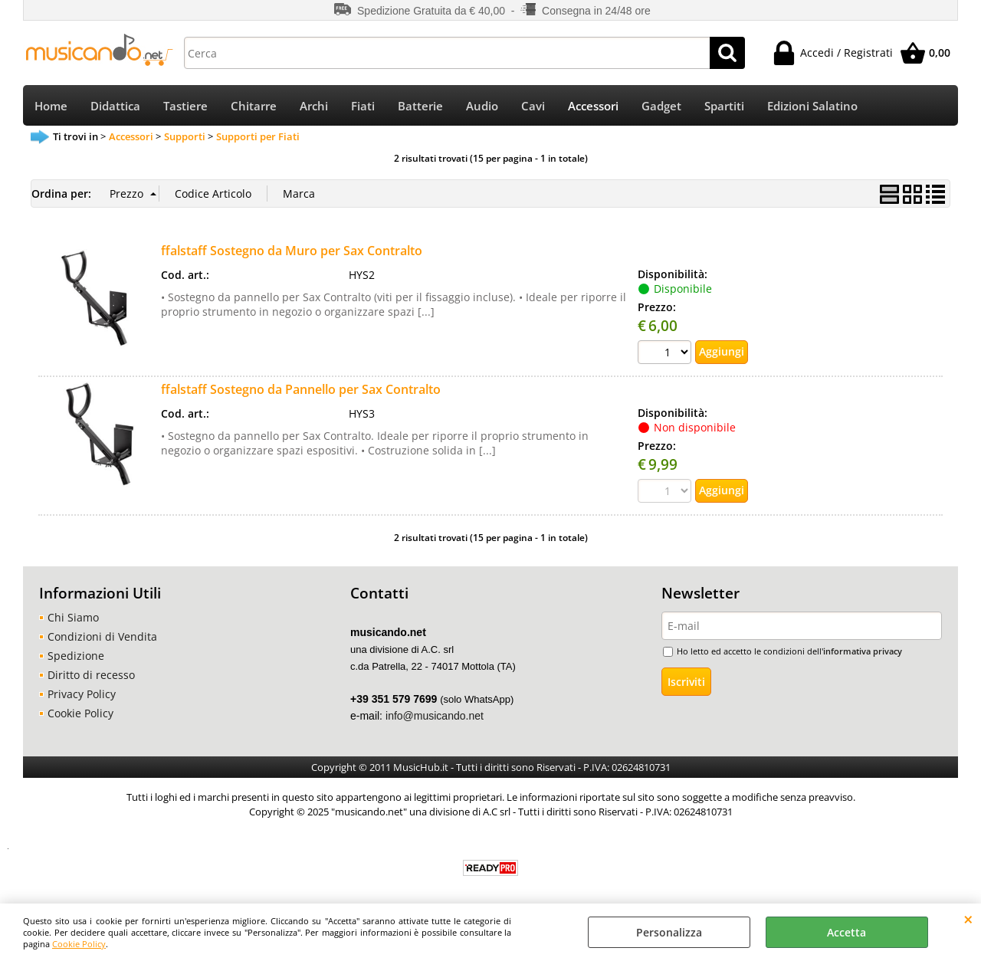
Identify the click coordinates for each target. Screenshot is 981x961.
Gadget (661, 107)
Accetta (846, 932)
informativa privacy (862, 653)
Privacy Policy (82, 696)
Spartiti (724, 107)
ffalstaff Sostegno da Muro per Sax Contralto (291, 252)
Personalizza (669, 932)
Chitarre (254, 107)
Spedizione (76, 658)
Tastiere (185, 107)
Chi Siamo (73, 619)
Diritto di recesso (91, 677)
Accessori (593, 107)
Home (50, 107)
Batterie (420, 107)
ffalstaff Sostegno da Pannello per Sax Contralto (301, 391)
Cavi (533, 107)
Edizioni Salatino (812, 107)
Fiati (363, 107)
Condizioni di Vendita (102, 638)
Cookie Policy (79, 944)
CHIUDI (968, 919)
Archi (314, 107)
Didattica (115, 107)
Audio (482, 107)
